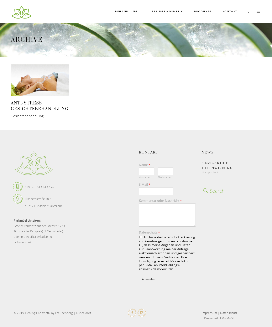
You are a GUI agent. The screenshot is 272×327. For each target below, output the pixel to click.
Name (144, 165)
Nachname (164, 177)
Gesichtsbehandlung (27, 116)
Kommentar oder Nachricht (160, 201)
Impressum (209, 313)
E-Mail (144, 185)
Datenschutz (149, 232)
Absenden (148, 279)
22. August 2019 (209, 172)
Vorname (144, 177)
